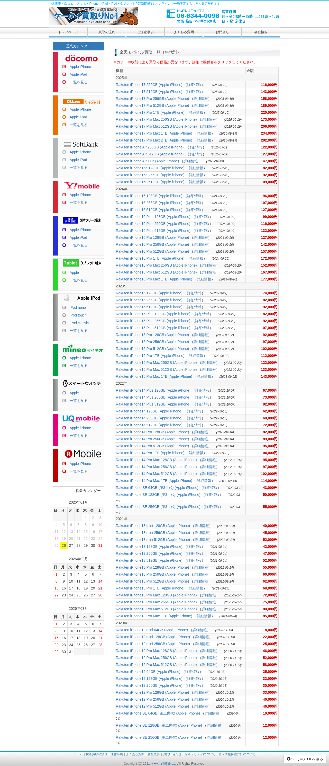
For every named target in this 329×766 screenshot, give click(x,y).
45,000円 (270, 533)
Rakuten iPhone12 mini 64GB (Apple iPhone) (152, 630)
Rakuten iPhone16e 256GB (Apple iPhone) (150, 175)
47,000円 (270, 553)
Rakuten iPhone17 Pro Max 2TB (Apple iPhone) (154, 140)
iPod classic (79, 323)
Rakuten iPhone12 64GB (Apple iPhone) (148, 672)
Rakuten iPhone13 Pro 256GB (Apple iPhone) (152, 574)
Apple (74, 272)
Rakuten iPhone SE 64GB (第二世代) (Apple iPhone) (158, 713)
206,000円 (269, 126)
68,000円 (270, 418)
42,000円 (270, 546)
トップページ (68, 32)
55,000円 (270, 507)
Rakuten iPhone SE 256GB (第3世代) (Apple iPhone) (158, 507)
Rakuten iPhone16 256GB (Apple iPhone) (149, 203)
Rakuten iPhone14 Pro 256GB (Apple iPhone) (152, 439)
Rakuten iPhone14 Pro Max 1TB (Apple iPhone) (154, 481)
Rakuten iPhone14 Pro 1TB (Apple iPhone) (150, 453)
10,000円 (270, 713)
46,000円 (270, 651)
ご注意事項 (145, 32)
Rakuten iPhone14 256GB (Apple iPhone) (149, 418)
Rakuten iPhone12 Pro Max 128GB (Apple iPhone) (156, 651)
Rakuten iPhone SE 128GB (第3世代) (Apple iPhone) (158, 494)
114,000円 (269, 481)
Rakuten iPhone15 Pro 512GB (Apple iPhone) (152, 349)
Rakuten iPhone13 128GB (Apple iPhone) (149, 546)
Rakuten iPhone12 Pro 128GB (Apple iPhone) (152, 692)
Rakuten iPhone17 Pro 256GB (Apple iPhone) (152, 98)
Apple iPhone (80, 67)
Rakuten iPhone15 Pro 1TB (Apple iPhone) (150, 356)
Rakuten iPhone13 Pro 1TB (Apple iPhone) (150, 588)
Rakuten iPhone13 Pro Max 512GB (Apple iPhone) (156, 609)
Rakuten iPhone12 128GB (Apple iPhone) (149, 678)
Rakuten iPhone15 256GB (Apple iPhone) (149, 300)
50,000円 (270, 494)
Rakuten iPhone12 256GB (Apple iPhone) (149, 685)
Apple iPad (78, 74)
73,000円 (270, 397)
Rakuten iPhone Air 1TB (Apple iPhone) (147, 161)
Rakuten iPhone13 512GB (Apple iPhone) (149, 560)
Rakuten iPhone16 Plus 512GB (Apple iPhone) (153, 230)
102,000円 (269, 349)
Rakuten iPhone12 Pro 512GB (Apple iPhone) (152, 706)
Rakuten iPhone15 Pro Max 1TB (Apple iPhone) (154, 376)
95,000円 (270, 446)
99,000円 (270, 217)
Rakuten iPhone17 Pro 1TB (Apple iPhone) (150, 112)
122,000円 (269, 147)
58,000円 (270, 665)
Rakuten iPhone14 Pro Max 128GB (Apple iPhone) (156, 460)
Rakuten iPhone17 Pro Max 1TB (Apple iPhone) (154, 133)
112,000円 (269, 356)
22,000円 (270, 637)
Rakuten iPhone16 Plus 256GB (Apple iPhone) (153, 224)
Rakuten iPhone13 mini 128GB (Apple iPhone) (153, 526)
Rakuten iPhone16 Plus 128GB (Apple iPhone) (153, 217)
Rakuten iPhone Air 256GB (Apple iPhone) (150, 147)
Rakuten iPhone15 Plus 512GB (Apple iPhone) (153, 328)
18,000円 (270, 630)
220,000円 (269, 112)
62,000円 (270, 411)
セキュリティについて (200, 754)
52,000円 (270, 540)
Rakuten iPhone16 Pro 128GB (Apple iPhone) (152, 237)
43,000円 (270, 488)
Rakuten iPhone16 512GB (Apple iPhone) (149, 210)
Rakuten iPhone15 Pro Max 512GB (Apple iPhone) (156, 369)
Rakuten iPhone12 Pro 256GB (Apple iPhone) (152, 699)
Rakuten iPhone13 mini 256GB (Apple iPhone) (153, 533)
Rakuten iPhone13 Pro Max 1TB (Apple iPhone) (154, 616)
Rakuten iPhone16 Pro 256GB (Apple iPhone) (152, 244)
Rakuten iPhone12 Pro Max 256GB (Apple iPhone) (156, 658)
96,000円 (270, 196)
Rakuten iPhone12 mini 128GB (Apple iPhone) (153, 637)
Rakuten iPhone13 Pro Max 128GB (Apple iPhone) (156, 595)
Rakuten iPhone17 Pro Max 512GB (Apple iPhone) (156, 126)
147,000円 (269, 161)
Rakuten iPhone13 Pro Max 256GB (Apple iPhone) (156, 602)
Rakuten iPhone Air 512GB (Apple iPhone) (150, 154)
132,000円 (269, 230)
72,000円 (270, 425)
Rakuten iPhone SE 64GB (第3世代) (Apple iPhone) (157, 488)
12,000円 (270, 725)
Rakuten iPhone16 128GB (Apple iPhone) (149, 196)
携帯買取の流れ (96, 754)
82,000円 (270, 168)
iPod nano (78, 307)
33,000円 (270, 692)
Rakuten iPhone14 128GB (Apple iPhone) (149, 411)
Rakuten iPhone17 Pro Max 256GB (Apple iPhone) (156, 119)
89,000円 (270, 439)
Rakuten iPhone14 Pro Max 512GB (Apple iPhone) (156, 474)
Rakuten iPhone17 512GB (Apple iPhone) (149, 92)
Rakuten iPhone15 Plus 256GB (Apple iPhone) (153, 321)
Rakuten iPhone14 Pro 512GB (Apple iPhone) (152, 446)
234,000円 (269, 133)
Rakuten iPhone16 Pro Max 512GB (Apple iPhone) (156, 272)
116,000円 (269, 85)
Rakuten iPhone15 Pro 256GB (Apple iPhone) (152, 342)
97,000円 (270, 342)
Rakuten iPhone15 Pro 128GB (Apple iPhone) (152, 335)
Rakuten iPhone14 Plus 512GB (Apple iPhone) (153, 404)
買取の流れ (106, 32)
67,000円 (270, 390)
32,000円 (270, 678)
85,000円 (270, 616)
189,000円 (269, 105)
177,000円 (269, 279)
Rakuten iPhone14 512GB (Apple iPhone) (149, 425)
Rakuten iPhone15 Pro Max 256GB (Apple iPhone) (156, 362)
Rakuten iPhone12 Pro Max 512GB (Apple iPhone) (156, 665)
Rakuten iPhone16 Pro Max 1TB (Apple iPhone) (154, 279)
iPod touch (78, 315)
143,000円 (269, 92)
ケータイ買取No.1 (163, 763)
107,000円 (269, 203)
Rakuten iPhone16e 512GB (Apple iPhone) (150, 182)
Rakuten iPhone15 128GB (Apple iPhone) (149, 293)
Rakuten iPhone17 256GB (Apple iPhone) (149, 85)
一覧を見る (79, 82)
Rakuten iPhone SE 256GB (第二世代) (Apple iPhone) (159, 737)
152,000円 (269, 265)
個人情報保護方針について (236, 754)
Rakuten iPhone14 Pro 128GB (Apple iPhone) (152, 432)
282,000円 (269, 140)
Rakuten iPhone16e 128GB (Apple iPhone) (150, 168)
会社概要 (261, 32)
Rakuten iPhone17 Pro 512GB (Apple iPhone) (152, 105)
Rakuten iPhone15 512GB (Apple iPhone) (149, 307)
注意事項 (117, 754)
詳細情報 (194, 85)
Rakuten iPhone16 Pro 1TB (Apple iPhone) (150, 258)
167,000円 (269, 272)
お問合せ (222, 32)
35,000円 (270, 685)
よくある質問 (184, 32)
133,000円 (269, 369)
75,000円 (270, 602)
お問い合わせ (172, 754)
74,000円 (270, 293)
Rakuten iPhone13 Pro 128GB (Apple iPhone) (152, 567)
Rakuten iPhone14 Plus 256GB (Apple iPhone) (153, 397)
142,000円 (269, 244)
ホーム (78, 754)
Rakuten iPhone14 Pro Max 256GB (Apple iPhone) (156, 467)
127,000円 (269, 154)
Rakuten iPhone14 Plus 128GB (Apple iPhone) (153, 390)
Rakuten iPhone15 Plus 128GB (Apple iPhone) (153, 314)
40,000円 (270, 526)
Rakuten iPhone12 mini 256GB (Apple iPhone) (153, 644)
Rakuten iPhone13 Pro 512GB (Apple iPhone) (152, 581)
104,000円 (269, 453)
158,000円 (269, 98)
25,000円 (270, 644)
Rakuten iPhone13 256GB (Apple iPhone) (149, 553)
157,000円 (269, 251)
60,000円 (270, 574)
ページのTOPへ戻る (305, 759)
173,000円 (269, 119)
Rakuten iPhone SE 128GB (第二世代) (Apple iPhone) (159, 725)
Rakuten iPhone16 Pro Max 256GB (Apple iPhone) (156, 265)
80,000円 (270, 609)
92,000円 (270, 175)
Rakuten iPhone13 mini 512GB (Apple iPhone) (153, 540)
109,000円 (269, 182)
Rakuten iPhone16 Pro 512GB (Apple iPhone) (152, 251)
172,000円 (269, 258)
